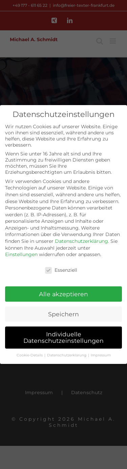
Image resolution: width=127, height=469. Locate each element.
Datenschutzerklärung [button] (67, 354)
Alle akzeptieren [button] (63, 293)
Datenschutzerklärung (81, 240)
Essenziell (61, 269)
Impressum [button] (101, 354)
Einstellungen (21, 254)
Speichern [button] (63, 313)
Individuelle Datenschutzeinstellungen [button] (63, 337)
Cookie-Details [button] (30, 354)
